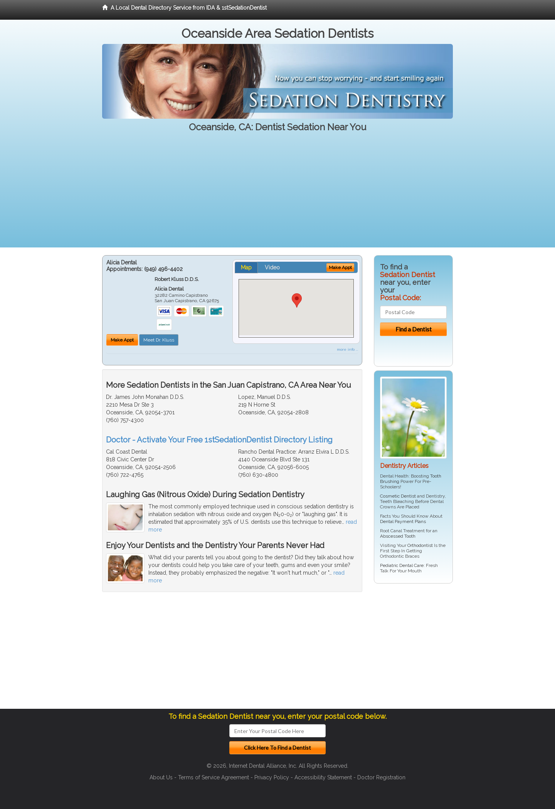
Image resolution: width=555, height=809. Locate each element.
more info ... (347, 349)
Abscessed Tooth (397, 536)
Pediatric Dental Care (402, 565)
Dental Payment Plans (403, 521)
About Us (161, 777)
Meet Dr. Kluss (158, 340)
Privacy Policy (271, 777)
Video (272, 267)
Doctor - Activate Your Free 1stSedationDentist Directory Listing (219, 439)
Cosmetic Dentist (398, 496)
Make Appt (122, 340)
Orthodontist (420, 545)
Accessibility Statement (323, 777)
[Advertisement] (277, 193)
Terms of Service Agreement (213, 777)
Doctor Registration (381, 777)
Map (246, 267)
